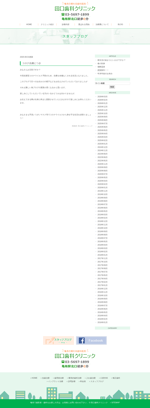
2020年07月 (102, 174)
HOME (29, 24)
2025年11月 (102, 110)
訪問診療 (71, 381)
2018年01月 (102, 255)
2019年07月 (102, 204)
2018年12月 (102, 221)
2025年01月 (102, 144)
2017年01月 (102, 285)
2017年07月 (102, 272)
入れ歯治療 (91, 378)
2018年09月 (102, 231)
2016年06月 (102, 309)
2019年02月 (102, 218)
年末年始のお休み (105, 74)
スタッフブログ (97, 381)
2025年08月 (102, 120)
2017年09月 (102, 265)
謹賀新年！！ (103, 70)
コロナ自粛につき (31, 63)
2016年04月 (102, 316)
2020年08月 (102, 171)
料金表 (83, 381)
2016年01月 (102, 322)
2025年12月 (102, 107)
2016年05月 (102, 312)
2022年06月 (102, 157)
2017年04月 (102, 279)
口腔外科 (104, 378)
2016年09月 (102, 299)
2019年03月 (102, 215)
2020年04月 (102, 181)
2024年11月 (102, 150)
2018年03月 (102, 248)
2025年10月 (102, 113)
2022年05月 (102, 161)
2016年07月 (102, 306)
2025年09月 (102, 117)
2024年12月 (102, 147)
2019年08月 (102, 201)
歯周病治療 (59, 378)
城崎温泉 (101, 67)
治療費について (102, 24)
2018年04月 (102, 245)
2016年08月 (102, 302)
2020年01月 (102, 188)
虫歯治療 (46, 378)
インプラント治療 (55, 381)
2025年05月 (102, 130)
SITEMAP (115, 403)
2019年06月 (102, 208)
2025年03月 (102, 137)
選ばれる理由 (84, 24)
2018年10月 (102, 228)
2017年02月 (102, 282)
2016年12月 (102, 289)
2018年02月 (102, 252)
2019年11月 (102, 191)
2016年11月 (102, 292)
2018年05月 (102, 242)
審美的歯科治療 (75, 378)
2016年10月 (102, 295)
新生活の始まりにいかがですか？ (112, 60)
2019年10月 (102, 194)
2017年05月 (102, 275)
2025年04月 (102, 134)
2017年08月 (102, 268)
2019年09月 (102, 198)
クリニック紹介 (47, 24)
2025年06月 (102, 127)
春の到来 (101, 63)
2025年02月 (102, 140)
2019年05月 (102, 211)
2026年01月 (102, 103)
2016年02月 (102, 319)
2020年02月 (102, 184)
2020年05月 (102, 177)
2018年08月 (102, 235)
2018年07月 (102, 238)
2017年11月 (102, 258)
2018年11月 (102, 225)
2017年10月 (102, 262)
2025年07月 (102, 124)
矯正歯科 (116, 378)
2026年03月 (102, 97)
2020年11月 (102, 164)
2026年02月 (102, 100)
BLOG (120, 24)
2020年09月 (102, 167)
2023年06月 (102, 154)
